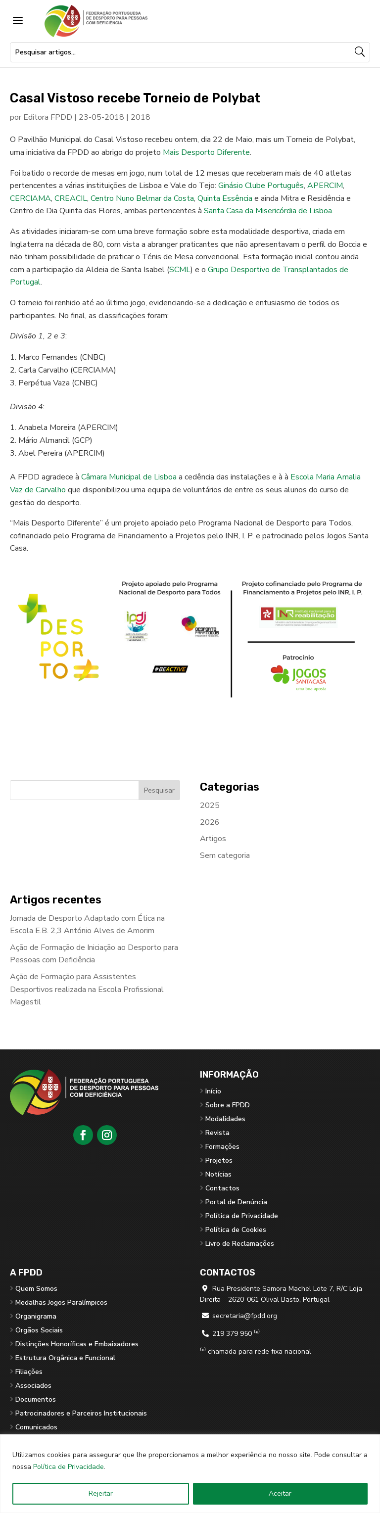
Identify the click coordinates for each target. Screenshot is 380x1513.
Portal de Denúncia (236, 1202)
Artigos (213, 838)
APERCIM (325, 185)
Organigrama (35, 1316)
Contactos (222, 1188)
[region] (190, 1473)
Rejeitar (101, 1493)
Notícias (218, 1174)
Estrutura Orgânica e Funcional (65, 1358)
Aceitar (280, 1493)
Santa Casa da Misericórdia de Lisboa (268, 210)
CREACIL (70, 198)
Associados (33, 1385)
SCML (179, 269)
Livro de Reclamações (239, 1243)
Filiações (29, 1371)
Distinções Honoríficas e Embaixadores (77, 1344)
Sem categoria (225, 855)
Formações (222, 1146)
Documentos (35, 1399)
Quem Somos (36, 1288)
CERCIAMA (30, 198)
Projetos (219, 1160)
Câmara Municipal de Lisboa (129, 477)
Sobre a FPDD (227, 1105)
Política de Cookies (235, 1229)
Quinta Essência (224, 198)
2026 (210, 822)
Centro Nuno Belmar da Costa (142, 198)
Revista (217, 1132)
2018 (140, 117)
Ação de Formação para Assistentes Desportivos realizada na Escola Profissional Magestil (87, 989)
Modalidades (225, 1119)
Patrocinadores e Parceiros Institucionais (81, 1413)
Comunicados (36, 1427)
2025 (210, 805)
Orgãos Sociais (39, 1330)
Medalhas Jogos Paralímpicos (61, 1302)
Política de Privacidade (68, 1466)
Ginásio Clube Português (261, 185)
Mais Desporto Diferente (206, 152)
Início (213, 1091)
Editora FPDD (47, 117)
